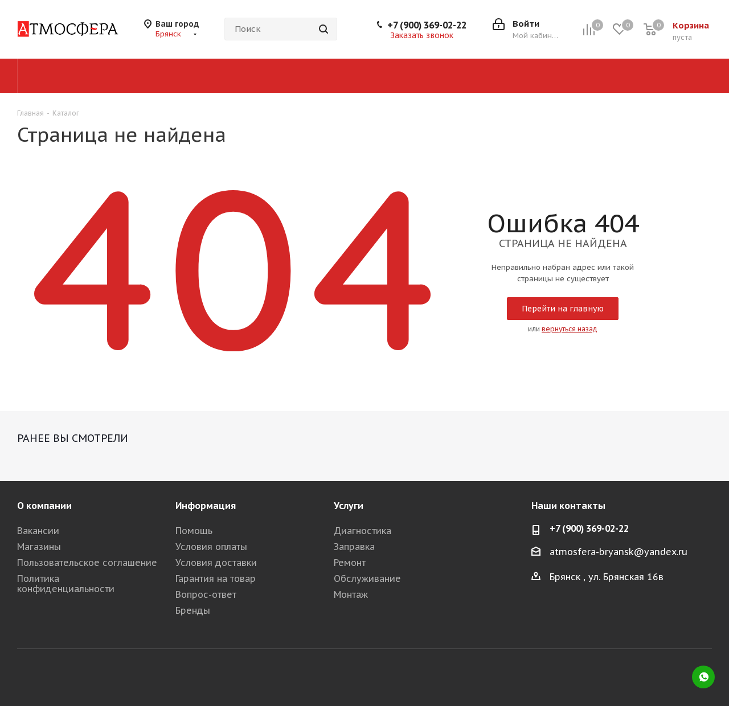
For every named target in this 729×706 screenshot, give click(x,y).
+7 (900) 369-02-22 (426, 25)
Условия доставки (216, 562)
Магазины (39, 546)
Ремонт (350, 562)
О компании (44, 505)
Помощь (193, 530)
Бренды (192, 610)
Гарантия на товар (215, 578)
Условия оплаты (211, 546)
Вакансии (38, 530)
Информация (205, 505)
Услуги (348, 505)
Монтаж (351, 594)
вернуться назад (569, 329)
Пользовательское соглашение (87, 562)
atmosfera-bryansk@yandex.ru (618, 551)
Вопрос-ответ (205, 594)
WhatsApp (703, 677)
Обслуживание (367, 578)
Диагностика (362, 530)
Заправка (354, 546)
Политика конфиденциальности (65, 583)
